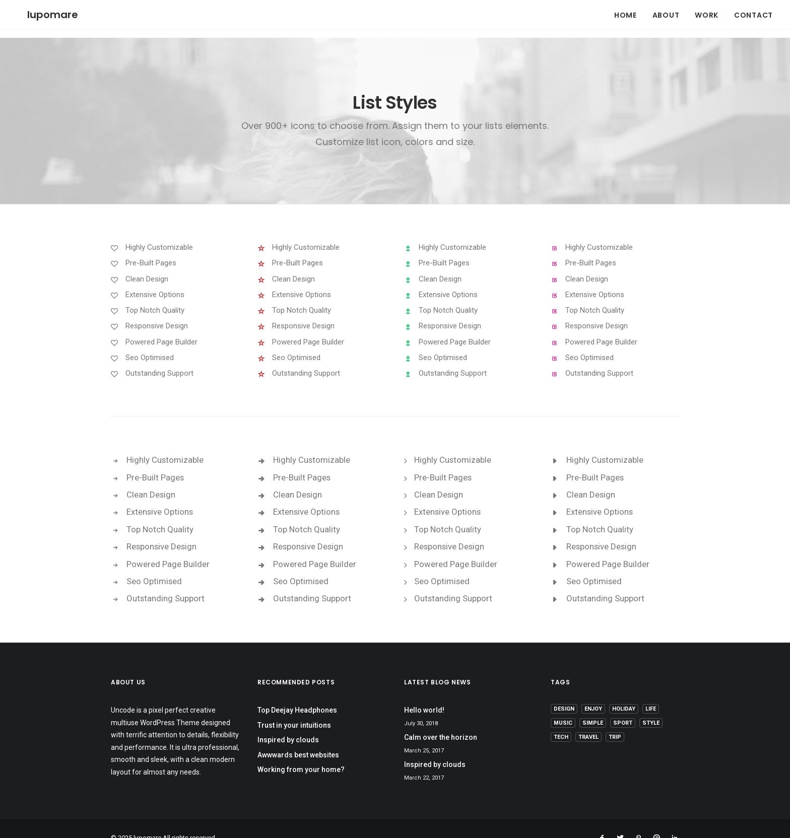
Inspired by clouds (288, 722)
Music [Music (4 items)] (563, 705)
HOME (625, 10)
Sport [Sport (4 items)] (622, 705)
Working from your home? (301, 751)
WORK (706, 10)
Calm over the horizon (440, 719)
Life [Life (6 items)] (650, 690)
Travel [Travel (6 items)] (588, 719)
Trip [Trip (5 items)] (615, 719)
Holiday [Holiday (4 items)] (623, 690)
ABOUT (666, 10)
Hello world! (424, 692)
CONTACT (753, 10)
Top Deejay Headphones (297, 692)
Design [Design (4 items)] (564, 690)
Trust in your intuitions (294, 707)
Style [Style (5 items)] (651, 705)
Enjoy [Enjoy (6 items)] (593, 690)
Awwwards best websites (298, 737)
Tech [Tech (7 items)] (561, 719)
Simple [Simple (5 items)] (592, 705)
